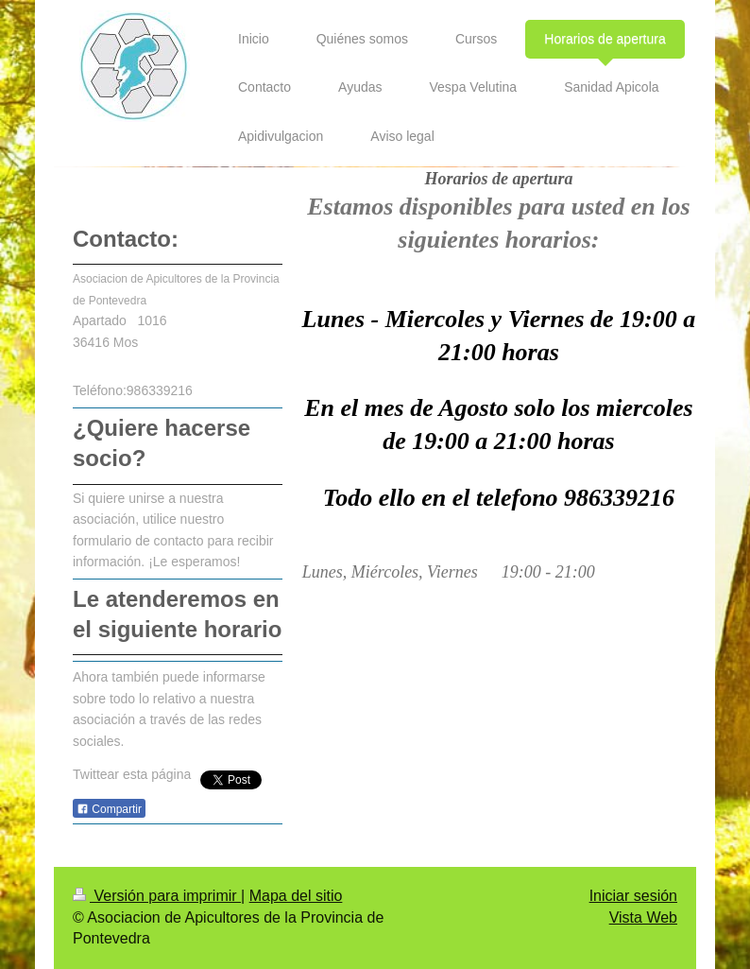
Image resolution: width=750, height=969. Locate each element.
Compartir (109, 809)
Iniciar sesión (633, 896)
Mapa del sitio (296, 896)
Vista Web (643, 917)
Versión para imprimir (157, 896)
